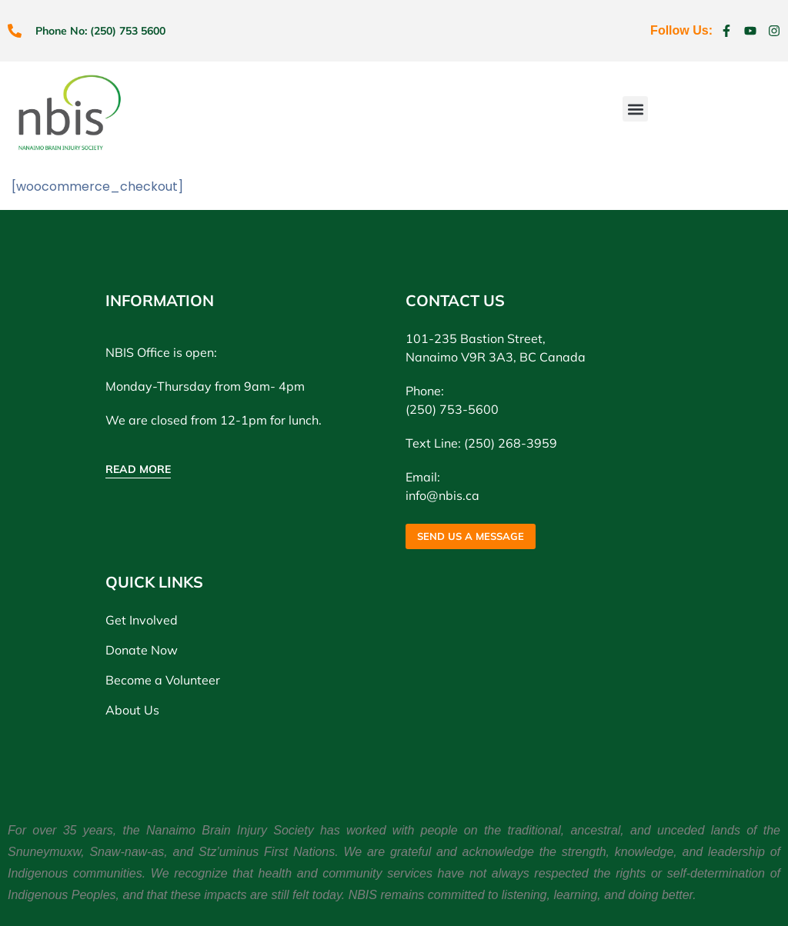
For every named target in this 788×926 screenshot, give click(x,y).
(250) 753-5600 (452, 409)
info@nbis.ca (442, 495)
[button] (635, 109)
